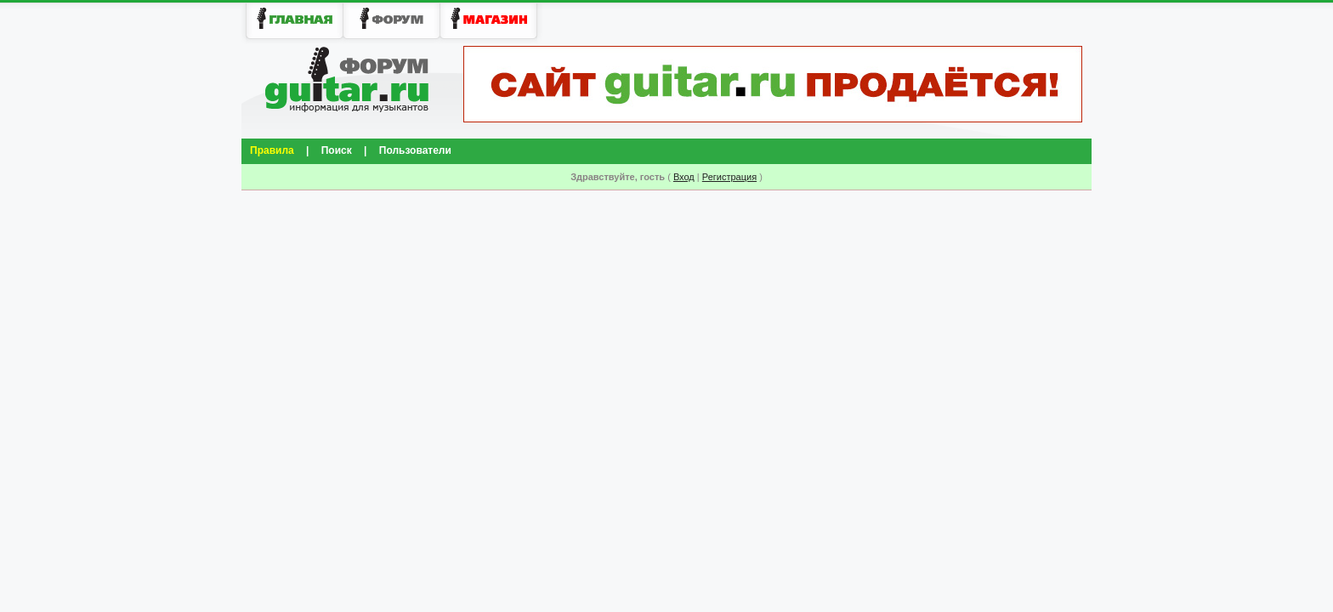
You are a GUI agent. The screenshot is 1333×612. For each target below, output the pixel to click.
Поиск (336, 150)
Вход (684, 177)
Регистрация (729, 177)
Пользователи (415, 150)
